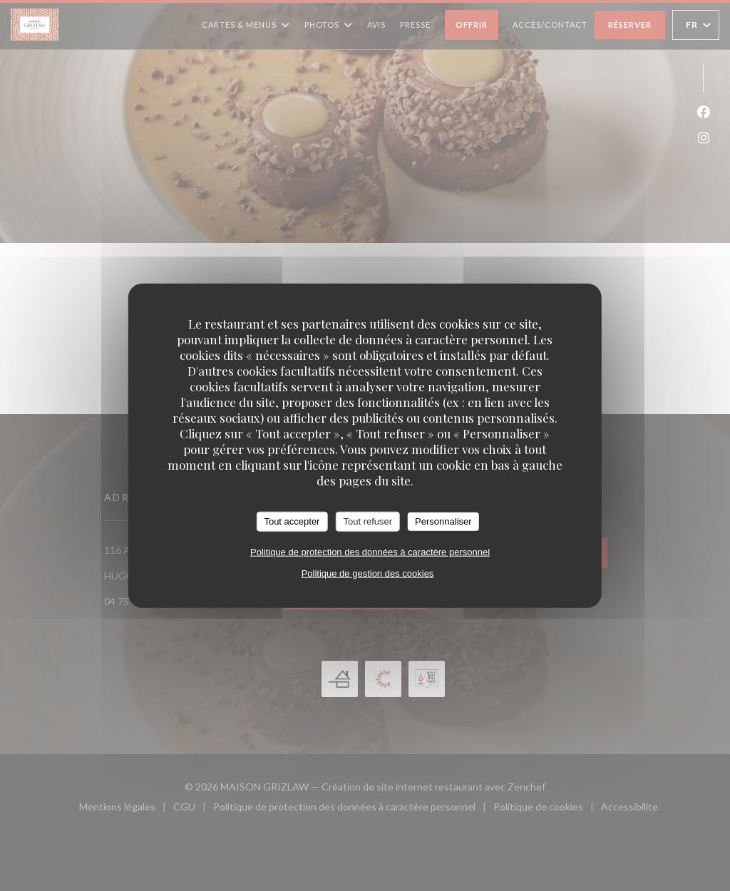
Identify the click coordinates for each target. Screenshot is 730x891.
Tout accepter (291, 521)
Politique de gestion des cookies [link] (368, 572)
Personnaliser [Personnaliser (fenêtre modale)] (443, 521)
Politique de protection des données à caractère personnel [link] (370, 551)
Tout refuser (367, 521)
